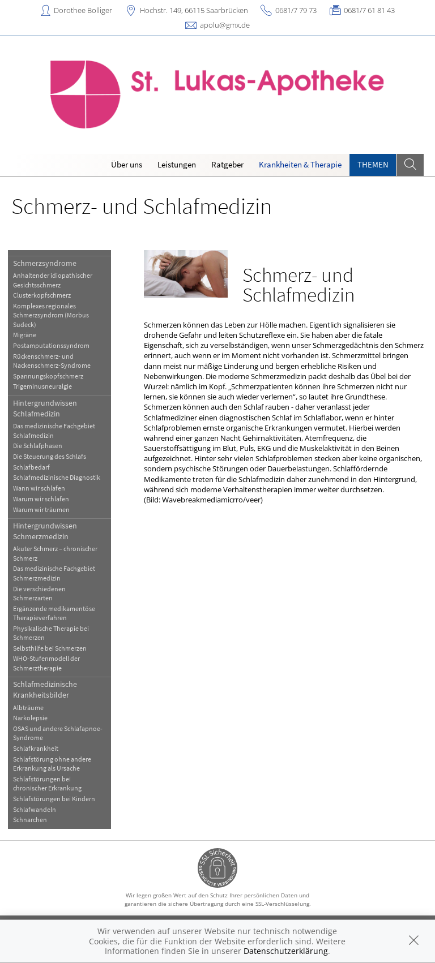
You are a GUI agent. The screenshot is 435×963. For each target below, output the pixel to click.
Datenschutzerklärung (286, 950)
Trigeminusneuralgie (42, 386)
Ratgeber (227, 164)
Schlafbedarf (31, 467)
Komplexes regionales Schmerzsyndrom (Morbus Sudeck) (51, 315)
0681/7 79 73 (296, 10)
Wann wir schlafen (39, 488)
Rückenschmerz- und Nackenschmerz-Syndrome (52, 360)
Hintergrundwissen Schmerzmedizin (45, 531)
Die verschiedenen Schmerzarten (39, 593)
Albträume (28, 707)
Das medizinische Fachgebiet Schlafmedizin (54, 430)
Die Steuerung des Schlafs (49, 456)
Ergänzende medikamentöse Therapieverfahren (54, 613)
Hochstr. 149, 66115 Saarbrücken (194, 10)
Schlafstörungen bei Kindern (54, 798)
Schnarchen (30, 819)
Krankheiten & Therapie (300, 164)
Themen (373, 164)
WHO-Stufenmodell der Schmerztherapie (46, 663)
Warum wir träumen (41, 509)
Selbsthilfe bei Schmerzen (50, 648)
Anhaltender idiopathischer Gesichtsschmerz (52, 280)
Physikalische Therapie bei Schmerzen (51, 633)
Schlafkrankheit (35, 748)
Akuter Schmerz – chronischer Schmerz (55, 553)
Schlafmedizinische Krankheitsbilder (45, 689)
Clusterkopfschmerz (42, 295)
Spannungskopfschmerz (48, 376)
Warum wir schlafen (41, 499)
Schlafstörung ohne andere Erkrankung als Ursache (52, 763)
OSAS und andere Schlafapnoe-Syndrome (58, 733)
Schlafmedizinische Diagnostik (56, 477)
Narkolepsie (30, 717)
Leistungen (176, 164)
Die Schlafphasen (37, 445)
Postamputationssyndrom (51, 345)
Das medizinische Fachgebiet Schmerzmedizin (54, 573)
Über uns (126, 164)
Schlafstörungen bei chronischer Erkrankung (47, 783)
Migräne (24, 334)
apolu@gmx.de (225, 25)
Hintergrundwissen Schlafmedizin (45, 408)
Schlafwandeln (34, 809)
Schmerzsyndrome (44, 263)
